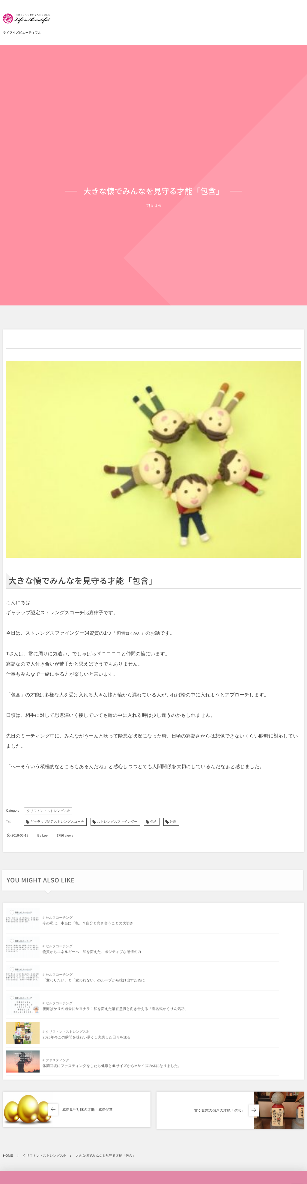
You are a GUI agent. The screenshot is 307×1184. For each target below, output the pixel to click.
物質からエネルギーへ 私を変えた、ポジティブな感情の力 (239, 926)
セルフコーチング (59, 921)
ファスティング (205, 975)
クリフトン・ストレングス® (48, 811)
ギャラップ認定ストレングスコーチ (57, 822)
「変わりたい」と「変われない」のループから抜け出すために (94, 955)
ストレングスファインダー (117, 822)
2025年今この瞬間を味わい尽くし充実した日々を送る (87, 983)
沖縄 (173, 822)
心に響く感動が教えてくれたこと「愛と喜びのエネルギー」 (241, 1173)
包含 (153, 822)
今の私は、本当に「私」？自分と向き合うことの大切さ (88, 926)
